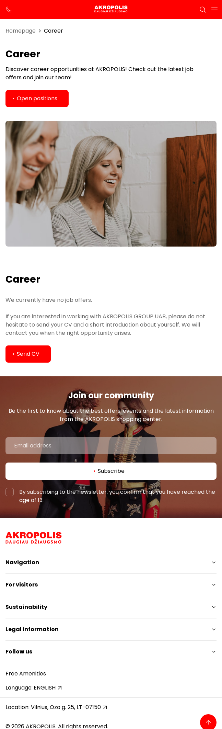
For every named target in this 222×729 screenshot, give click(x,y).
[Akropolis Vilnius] (110, 9)
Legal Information (32, 629)
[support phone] (8, 9)
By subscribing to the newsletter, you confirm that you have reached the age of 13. (117, 496)
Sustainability (26, 607)
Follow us (18, 652)
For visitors (21, 585)
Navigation (22, 562)
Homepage (20, 31)
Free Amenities (25, 673)
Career (53, 31)
